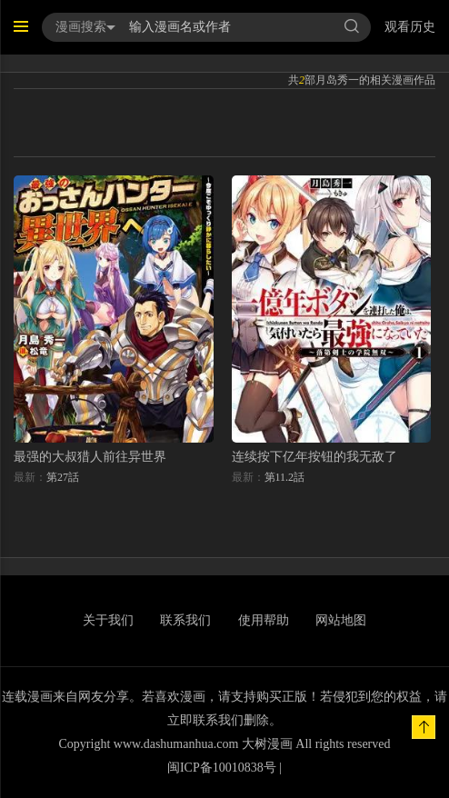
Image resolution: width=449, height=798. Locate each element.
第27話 (62, 477)
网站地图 (340, 620)
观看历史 (409, 27)
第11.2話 (284, 477)
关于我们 (108, 620)
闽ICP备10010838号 (221, 767)
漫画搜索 (85, 27)
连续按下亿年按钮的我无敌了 (314, 457)
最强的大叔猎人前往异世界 (90, 457)
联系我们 (185, 620)
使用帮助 (263, 620)
